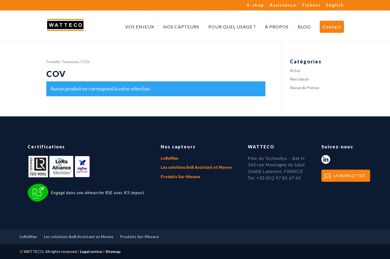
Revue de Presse (304, 87)
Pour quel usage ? (232, 26)
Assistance (283, 5)
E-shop (255, 5)
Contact (331, 26)
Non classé (299, 79)
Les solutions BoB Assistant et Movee (196, 167)
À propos (277, 26)
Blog (304, 26)
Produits (53, 62)
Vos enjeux (139, 26)
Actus (295, 70)
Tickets (311, 5)
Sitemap (112, 251)
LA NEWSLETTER (349, 175)
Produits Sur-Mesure (180, 176)
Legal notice (91, 251)
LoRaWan (169, 158)
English (335, 5)
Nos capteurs (181, 26)
